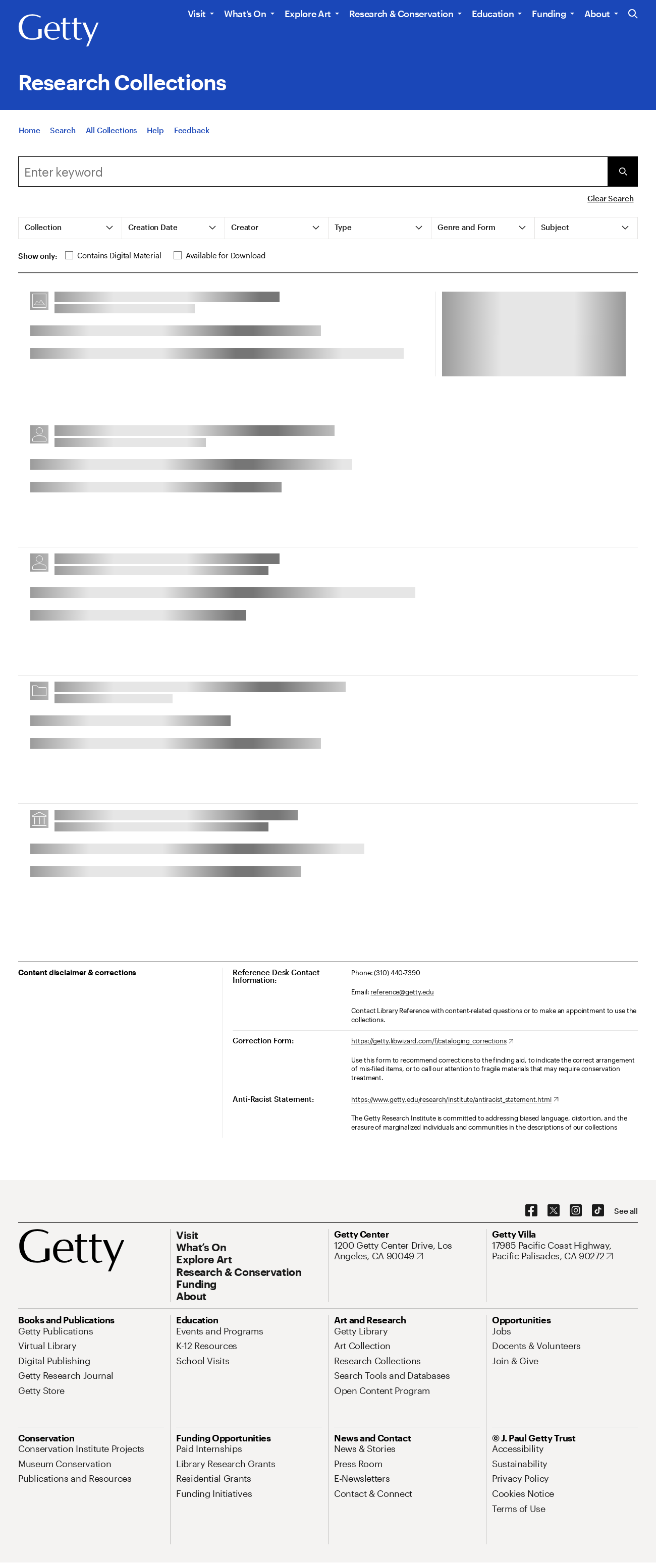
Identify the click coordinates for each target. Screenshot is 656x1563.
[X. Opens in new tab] (554, 1210)
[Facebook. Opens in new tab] (531, 1210)
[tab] (70, 228)
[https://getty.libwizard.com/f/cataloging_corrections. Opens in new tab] (432, 1041)
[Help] (155, 134)
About (597, 13)
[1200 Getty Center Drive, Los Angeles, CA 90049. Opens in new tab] (407, 1251)
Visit (197, 13)
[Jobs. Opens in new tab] (501, 1330)
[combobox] (313, 171)
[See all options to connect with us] (626, 1211)
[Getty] (58, 30)
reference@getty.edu (402, 992)
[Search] (62, 134)
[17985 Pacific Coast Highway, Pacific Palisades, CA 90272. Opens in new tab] (565, 1251)
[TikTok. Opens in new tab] (598, 1210)
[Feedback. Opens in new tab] (191, 134)
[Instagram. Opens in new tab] (576, 1210)
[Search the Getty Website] (633, 14)
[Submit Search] (623, 171)
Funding (549, 13)
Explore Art (308, 13)
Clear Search (610, 198)
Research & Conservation (401, 13)
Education (493, 13)
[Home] (29, 134)
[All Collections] (111, 134)
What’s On (245, 13)
